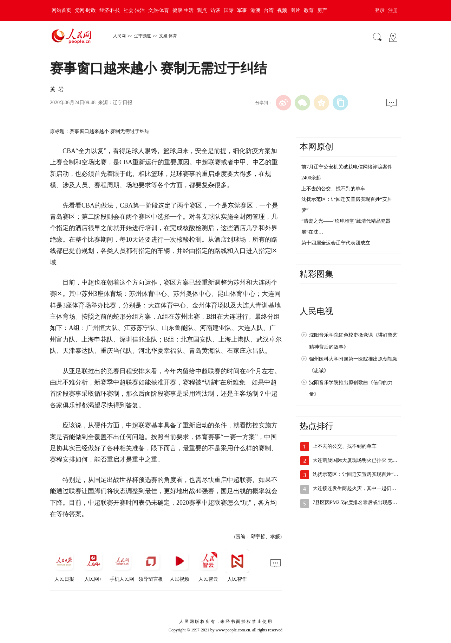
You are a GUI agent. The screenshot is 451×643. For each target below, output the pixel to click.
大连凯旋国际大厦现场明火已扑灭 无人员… (360, 460)
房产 (322, 10)
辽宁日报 (122, 102)
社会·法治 (134, 10)
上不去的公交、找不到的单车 (333, 188)
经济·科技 (109, 10)
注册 (393, 10)
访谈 (215, 10)
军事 (242, 10)
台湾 (269, 10)
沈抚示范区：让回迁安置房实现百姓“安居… (360, 474)
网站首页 (61, 10)
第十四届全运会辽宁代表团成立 (335, 243)
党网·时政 (85, 10)
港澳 (255, 10)
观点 (202, 10)
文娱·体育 (168, 35)
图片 (295, 10)
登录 (380, 10)
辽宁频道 (142, 35)
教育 (309, 10)
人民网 (119, 35)
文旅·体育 (158, 10)
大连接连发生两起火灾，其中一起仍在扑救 (359, 488)
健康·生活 (183, 10)
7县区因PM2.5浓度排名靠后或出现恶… (355, 502)
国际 (229, 10)
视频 (282, 10)
